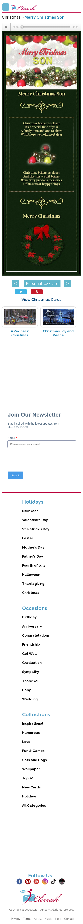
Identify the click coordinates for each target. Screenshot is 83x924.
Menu (5, 7)
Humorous (31, 733)
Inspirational (32, 723)
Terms (27, 918)
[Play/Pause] (6, 27)
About (38, 918)
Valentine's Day (35, 520)
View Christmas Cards (41, 299)
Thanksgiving (33, 584)
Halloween (31, 575)
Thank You (31, 681)
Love (26, 742)
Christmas (30, 593)
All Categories (34, 805)
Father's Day (32, 556)
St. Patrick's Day (35, 529)
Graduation (32, 663)
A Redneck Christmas (20, 333)
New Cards (31, 787)
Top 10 (27, 778)
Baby (26, 690)
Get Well (29, 654)
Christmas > (13, 17)
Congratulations (36, 635)
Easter (27, 538)
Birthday (29, 617)
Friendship (31, 644)
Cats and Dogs (34, 760)
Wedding (30, 699)
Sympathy (30, 672)
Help (58, 918)
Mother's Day (33, 547)
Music (48, 918)
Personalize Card (42, 283)
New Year (30, 511)
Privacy (15, 918)
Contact (69, 918)
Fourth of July (33, 565)
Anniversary (32, 626)
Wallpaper (31, 769)
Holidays (29, 796)
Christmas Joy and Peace (58, 333)
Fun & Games (33, 751)
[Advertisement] (41, 372)
